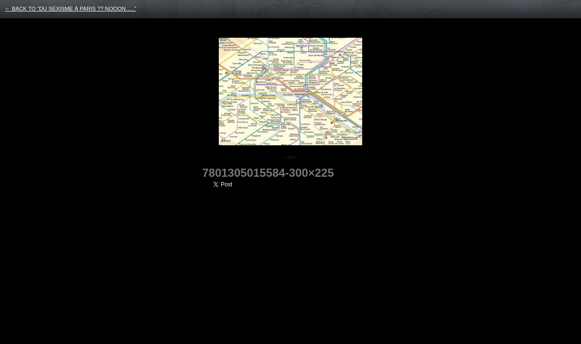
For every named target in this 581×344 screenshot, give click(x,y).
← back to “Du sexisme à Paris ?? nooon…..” (70, 8)
